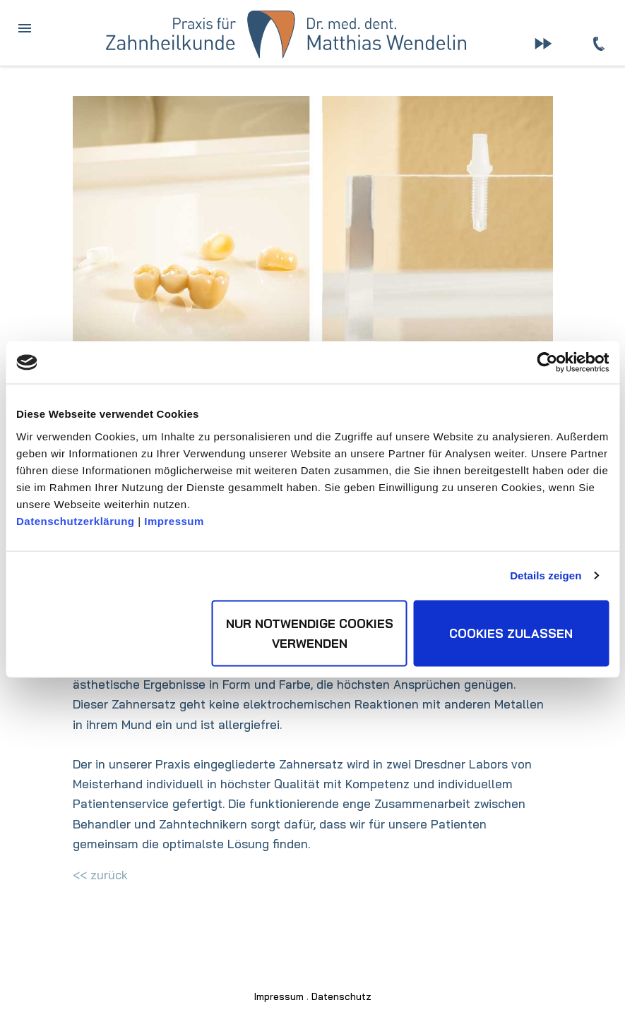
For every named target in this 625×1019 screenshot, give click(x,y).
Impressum (174, 520)
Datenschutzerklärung (75, 520)
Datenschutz (341, 996)
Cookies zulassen (511, 632)
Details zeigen (545, 575)
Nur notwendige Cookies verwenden (309, 632)
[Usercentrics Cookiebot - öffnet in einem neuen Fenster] (547, 362)
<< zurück (100, 874)
